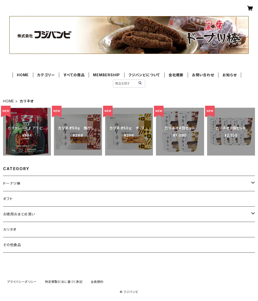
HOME (23, 75)
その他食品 (12, 245)
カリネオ (9, 229)
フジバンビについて (144, 75)
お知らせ (229, 75)
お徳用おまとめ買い (19, 214)
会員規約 (97, 282)
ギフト (8, 199)
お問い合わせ (203, 75)
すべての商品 (74, 75)
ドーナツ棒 (11, 183)
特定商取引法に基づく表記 (64, 282)
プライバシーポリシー (22, 282)
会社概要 (176, 75)
